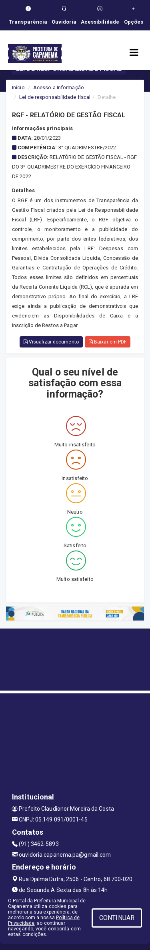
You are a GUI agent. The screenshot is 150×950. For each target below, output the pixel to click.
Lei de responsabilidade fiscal (54, 97)
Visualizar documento (51, 342)
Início (18, 87)
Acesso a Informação (58, 87)
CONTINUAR (116, 918)
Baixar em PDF (108, 342)
